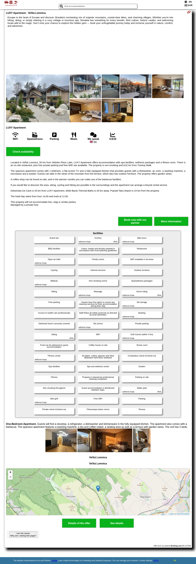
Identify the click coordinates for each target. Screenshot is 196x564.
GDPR (156, 560)
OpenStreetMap (183, 514)
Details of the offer (79, 523)
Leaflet (171, 514)
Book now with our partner (135, 221)
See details (116, 523)
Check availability (23, 151)
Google (54, 560)
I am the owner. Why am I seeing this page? (23, 534)
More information (171, 221)
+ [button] (10, 472)
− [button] (10, 477)
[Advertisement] (98, 51)
